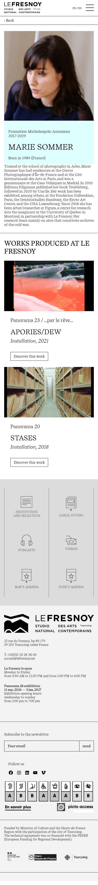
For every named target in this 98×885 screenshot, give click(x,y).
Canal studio (71, 515)
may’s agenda (27, 587)
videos (71, 549)
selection (30, 516)
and (17, 516)
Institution (27, 512)
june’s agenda (71, 587)
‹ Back (9, 20)
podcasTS (26, 550)
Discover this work (29, 356)
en (80, 8)
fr (74, 8)
